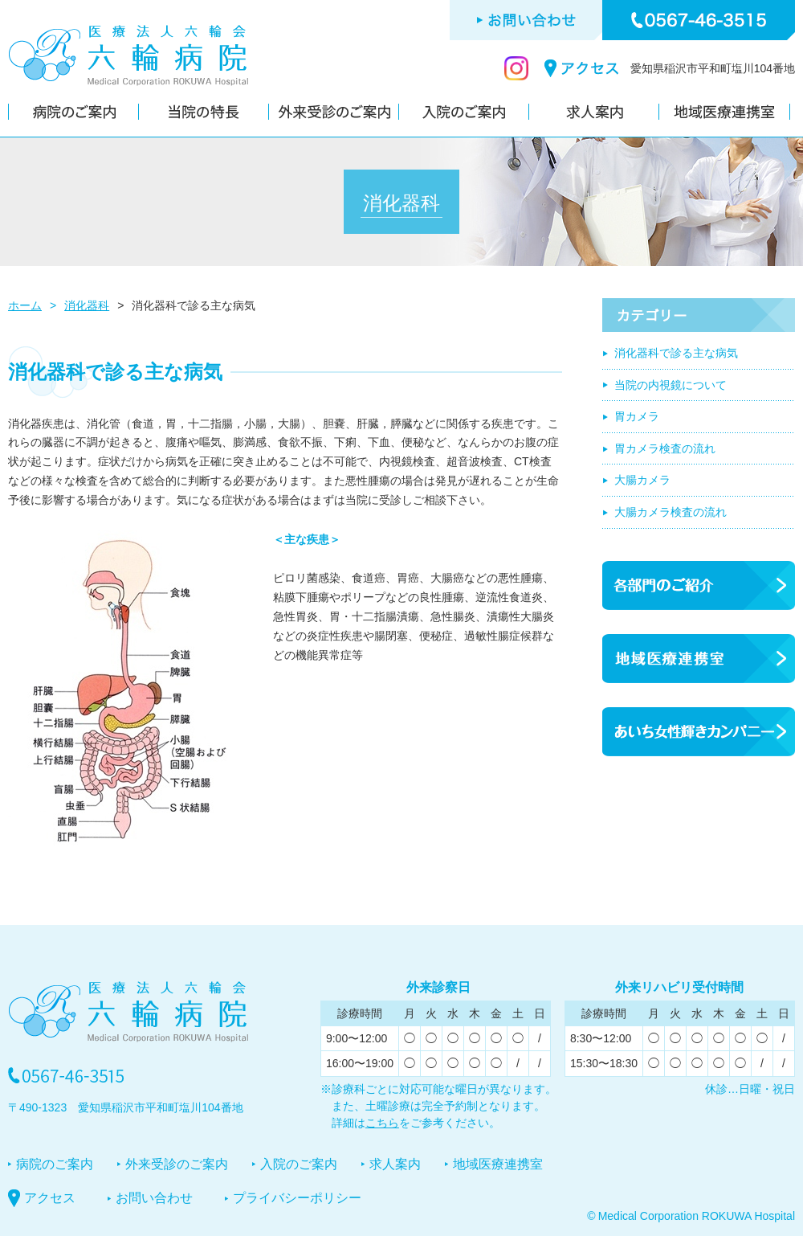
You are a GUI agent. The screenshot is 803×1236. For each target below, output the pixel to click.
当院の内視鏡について (670, 385)
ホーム (25, 305)
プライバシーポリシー (297, 1198)
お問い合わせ (154, 1198)
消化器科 (86, 305)
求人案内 (395, 1164)
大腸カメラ (642, 479)
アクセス (49, 1198)
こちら (382, 1122)
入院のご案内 (298, 1164)
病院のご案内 (54, 1164)
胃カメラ (636, 416)
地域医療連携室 (498, 1164)
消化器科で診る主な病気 (676, 352)
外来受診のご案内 (176, 1164)
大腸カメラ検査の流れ (670, 511)
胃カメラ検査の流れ (664, 448)
